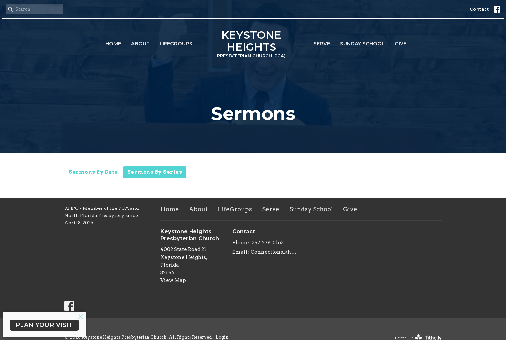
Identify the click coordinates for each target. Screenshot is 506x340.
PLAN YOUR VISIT (44, 325)
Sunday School (362, 43)
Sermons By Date (93, 172)
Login (222, 337)
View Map (173, 280)
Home (113, 43)
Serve (322, 43)
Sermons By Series (154, 172)
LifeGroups (176, 43)
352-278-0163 (268, 243)
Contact (479, 9)
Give (400, 43)
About (140, 43)
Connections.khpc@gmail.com (274, 252)
